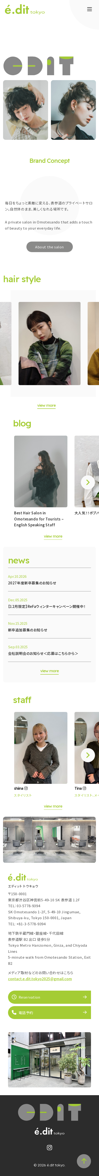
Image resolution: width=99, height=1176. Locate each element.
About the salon (49, 246)
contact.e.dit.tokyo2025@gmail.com (40, 978)
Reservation (26, 997)
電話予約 (22, 1012)
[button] (88, 482)
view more (46, 405)
